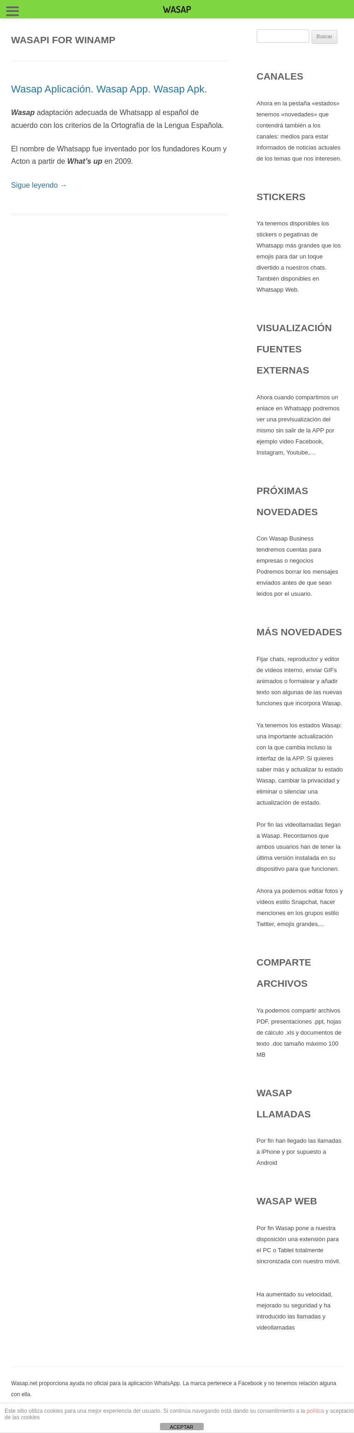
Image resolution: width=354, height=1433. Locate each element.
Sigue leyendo (39, 185)
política (315, 1411)
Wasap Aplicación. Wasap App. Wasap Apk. (109, 89)
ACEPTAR (181, 1427)
